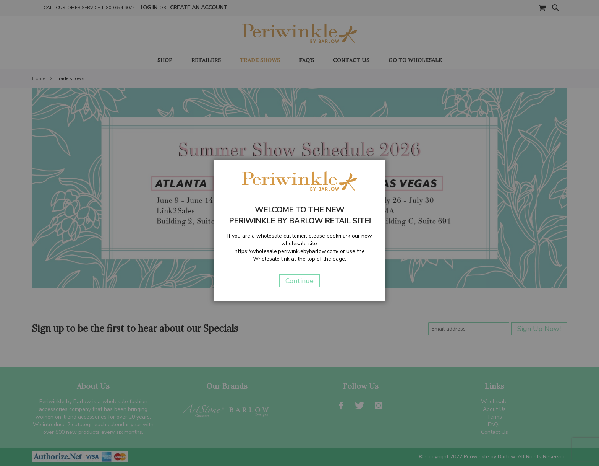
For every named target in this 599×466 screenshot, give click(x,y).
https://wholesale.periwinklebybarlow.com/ (286, 251)
